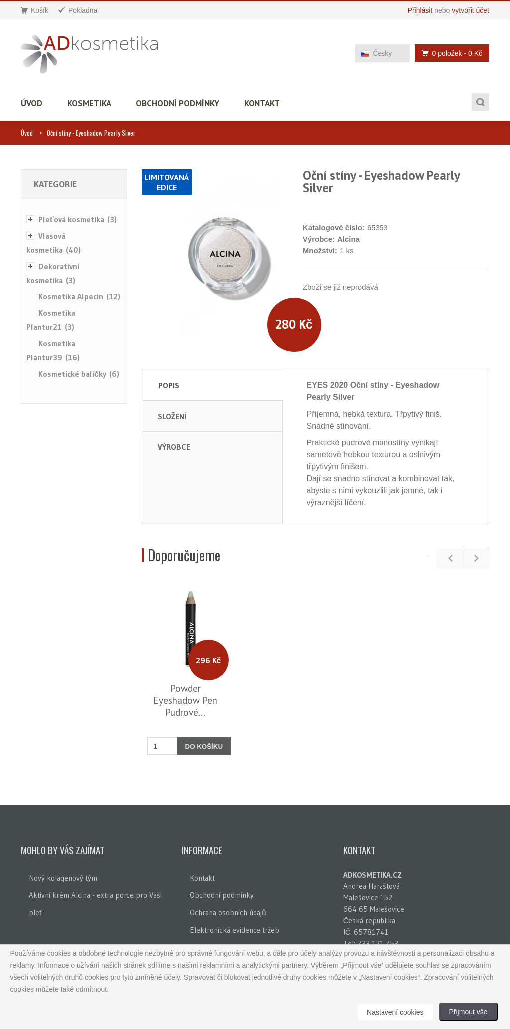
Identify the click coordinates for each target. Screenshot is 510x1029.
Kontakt (262, 103)
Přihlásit (420, 10)
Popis (168, 385)
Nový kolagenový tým (63, 877)
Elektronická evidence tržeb (234, 930)
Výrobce (174, 447)
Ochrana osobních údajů (228, 912)
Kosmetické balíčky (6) (78, 374)
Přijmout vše (468, 1012)
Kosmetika (89, 103)
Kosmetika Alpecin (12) (79, 296)
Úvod (31, 103)
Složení (172, 416)
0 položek (449, 53)
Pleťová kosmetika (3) (77, 219)
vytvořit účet (470, 10)
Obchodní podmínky (177, 103)
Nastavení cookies (395, 1012)
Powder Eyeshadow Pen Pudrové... (185, 700)
